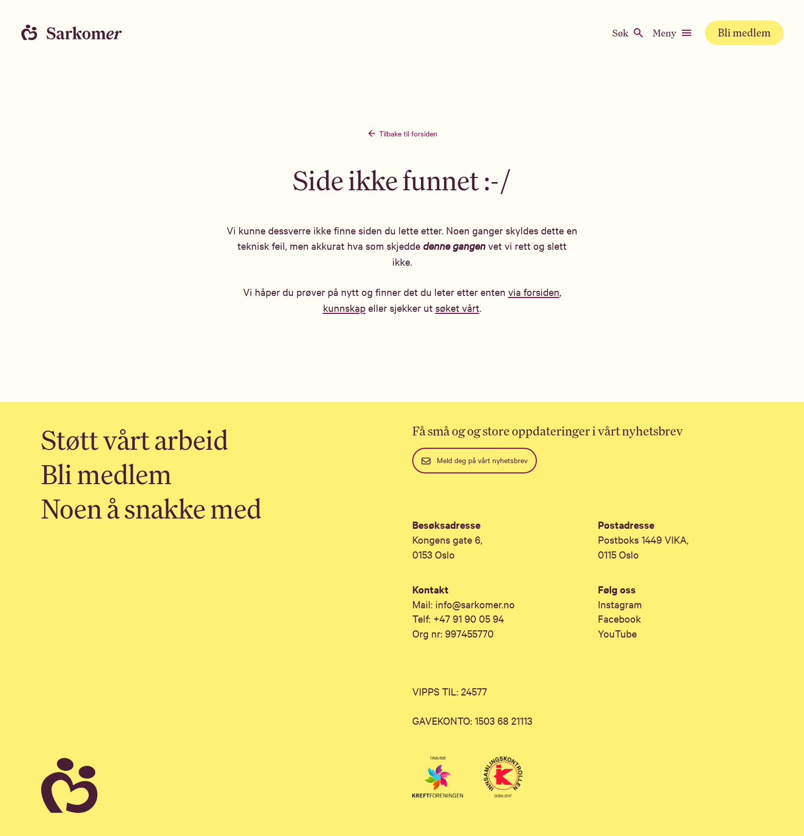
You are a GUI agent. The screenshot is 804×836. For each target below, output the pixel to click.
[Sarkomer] (216, 786)
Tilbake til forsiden (402, 133)
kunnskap (344, 307)
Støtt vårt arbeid (134, 440)
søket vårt (457, 307)
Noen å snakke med (151, 508)
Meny (673, 33)
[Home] (82, 33)
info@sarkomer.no (475, 604)
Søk (628, 33)
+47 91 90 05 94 (468, 618)
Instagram (620, 604)
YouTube (617, 633)
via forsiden (533, 291)
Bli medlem (744, 32)
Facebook (619, 618)
